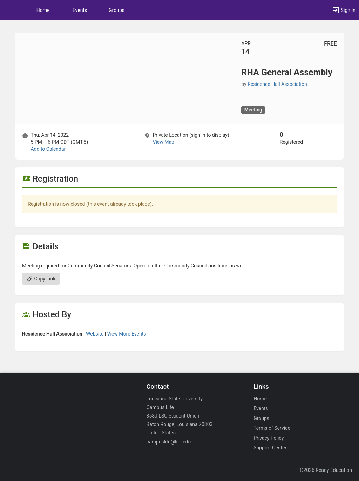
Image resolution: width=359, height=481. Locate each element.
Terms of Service (271, 428)
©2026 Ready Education (325, 470)
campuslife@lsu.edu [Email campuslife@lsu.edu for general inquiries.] (169, 442)
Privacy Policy (268, 438)
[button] (9, 10)
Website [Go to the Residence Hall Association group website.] (94, 334)
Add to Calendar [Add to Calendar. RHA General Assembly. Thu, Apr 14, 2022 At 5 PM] (48, 149)
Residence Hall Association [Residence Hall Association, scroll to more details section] (277, 84)
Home (260, 398)
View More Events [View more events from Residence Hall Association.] (126, 334)
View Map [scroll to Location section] (163, 142)
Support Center (269, 447)
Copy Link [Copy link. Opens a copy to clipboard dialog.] (41, 279)
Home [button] (43, 10)
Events (80, 10)
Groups (116, 10)
